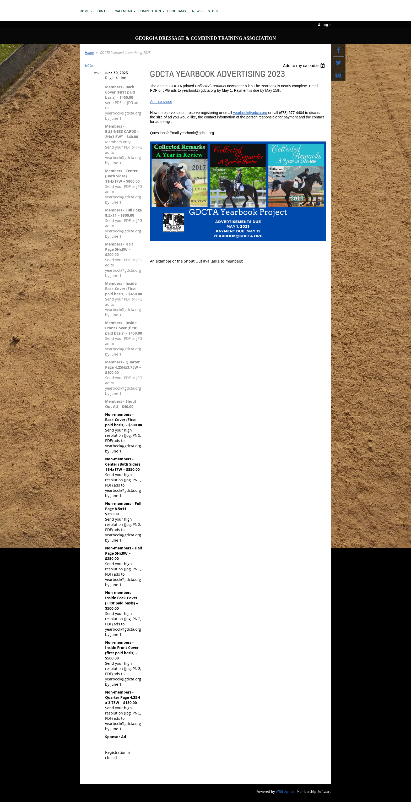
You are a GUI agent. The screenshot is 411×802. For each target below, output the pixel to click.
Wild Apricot (286, 791)
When (97, 73)
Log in (327, 25)
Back (89, 65)
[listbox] (304, 65)
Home (89, 52)
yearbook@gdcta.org (250, 113)
